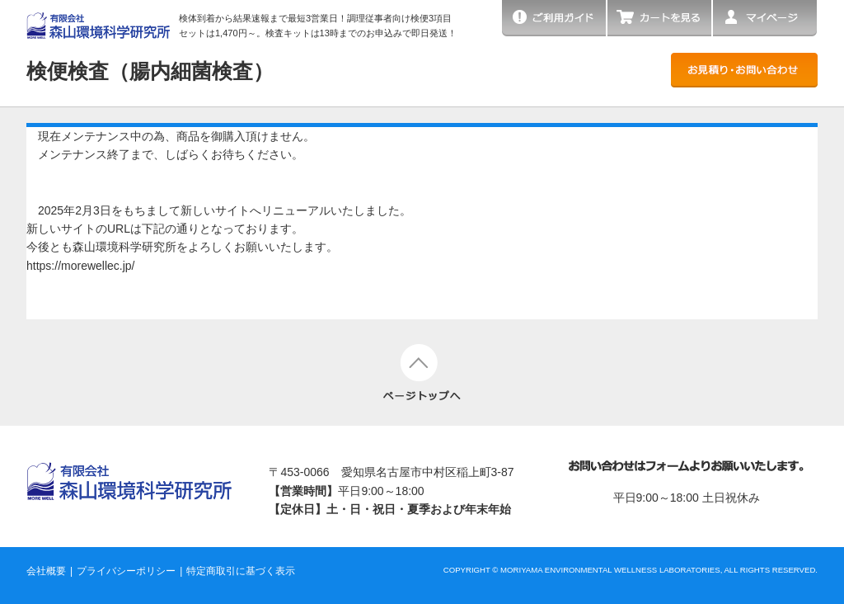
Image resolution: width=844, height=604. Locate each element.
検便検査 (150, 71)
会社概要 (46, 571)
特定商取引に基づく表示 (240, 571)
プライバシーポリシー (126, 571)
